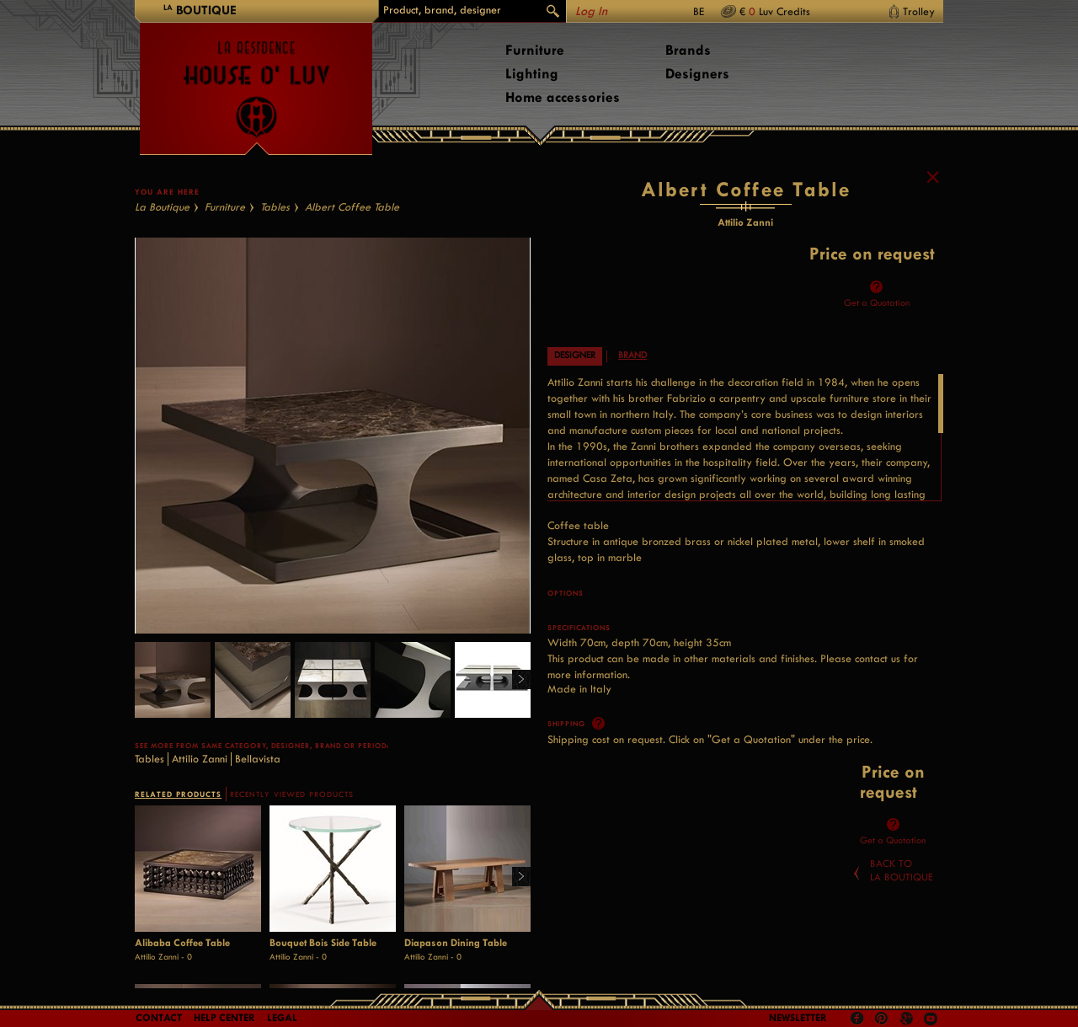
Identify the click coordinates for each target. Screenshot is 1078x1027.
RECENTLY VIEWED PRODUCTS (292, 844)
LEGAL (282, 1018)
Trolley (919, 11)
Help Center (224, 1018)
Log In (591, 11)
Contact (159, 1018)
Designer (574, 404)
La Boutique (162, 256)
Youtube (931, 1018)
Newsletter (798, 1018)
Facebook (857, 1018)
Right (515, 730)
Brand (632, 404)
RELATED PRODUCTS (178, 843)
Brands (688, 50)
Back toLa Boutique (901, 920)
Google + (908, 1019)
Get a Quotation (877, 352)
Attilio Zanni (199, 808)
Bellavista (257, 808)
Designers (697, 74)
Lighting (531, 74)
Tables (275, 256)
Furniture (534, 50)
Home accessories (562, 97)
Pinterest (882, 1018)
